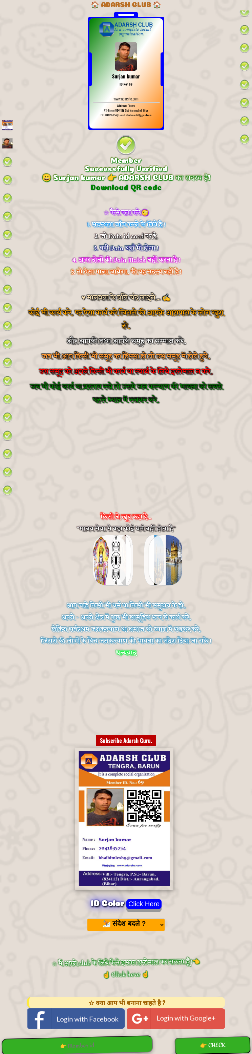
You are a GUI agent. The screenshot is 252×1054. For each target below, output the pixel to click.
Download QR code (126, 186)
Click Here (144, 904)
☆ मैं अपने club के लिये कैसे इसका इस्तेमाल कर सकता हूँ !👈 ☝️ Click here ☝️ (126, 968)
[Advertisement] (126, 467)
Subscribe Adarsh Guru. (126, 740)
